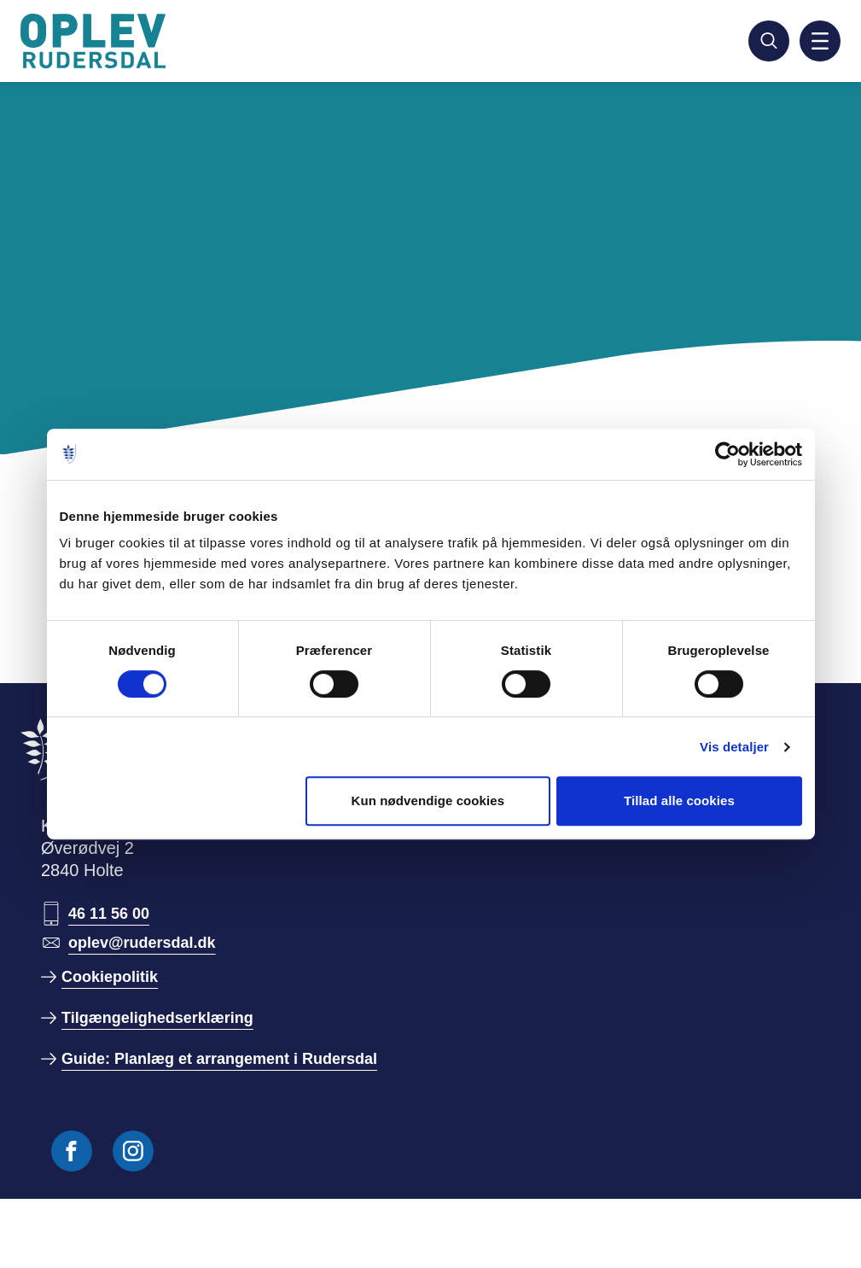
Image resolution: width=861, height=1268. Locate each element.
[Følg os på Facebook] (71, 1151)
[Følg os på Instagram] (133, 1151)
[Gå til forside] (95, 41)
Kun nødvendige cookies (427, 800)
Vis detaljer (734, 746)
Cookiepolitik (109, 976)
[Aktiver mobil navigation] (820, 40)
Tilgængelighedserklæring (157, 1017)
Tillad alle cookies (679, 800)
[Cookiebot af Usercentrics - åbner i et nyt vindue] (727, 454)
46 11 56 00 (108, 913)
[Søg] (768, 40)
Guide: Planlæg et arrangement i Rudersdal (219, 1058)
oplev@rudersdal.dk (142, 942)
